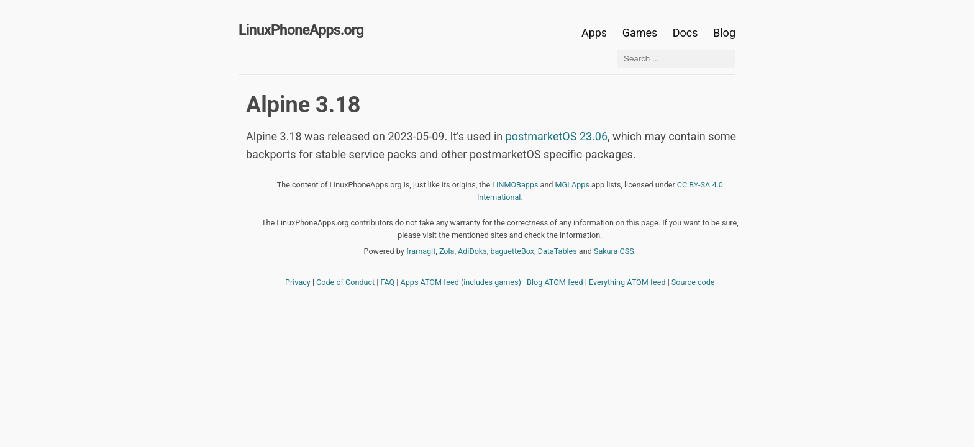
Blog (724, 32)
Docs (687, 32)
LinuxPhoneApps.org (301, 29)
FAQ (388, 282)
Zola (447, 251)
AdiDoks (472, 251)
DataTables (557, 251)
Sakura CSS (614, 251)
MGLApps (572, 184)
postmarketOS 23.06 (557, 136)
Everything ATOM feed (627, 282)
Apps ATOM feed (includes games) (461, 282)
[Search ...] (676, 59)
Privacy (298, 282)
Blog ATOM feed (555, 282)
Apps (594, 32)
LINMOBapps (515, 184)
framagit (420, 251)
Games (640, 32)
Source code (693, 282)
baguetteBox (512, 251)
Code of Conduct (345, 282)
